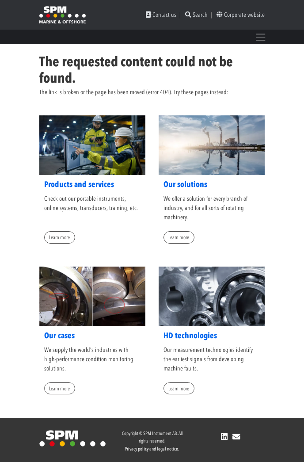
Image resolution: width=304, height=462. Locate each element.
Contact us (161, 15)
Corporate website (241, 15)
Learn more (59, 237)
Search (196, 15)
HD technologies (190, 335)
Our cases (59, 335)
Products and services (79, 184)
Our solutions (185, 184)
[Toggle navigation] (261, 37)
